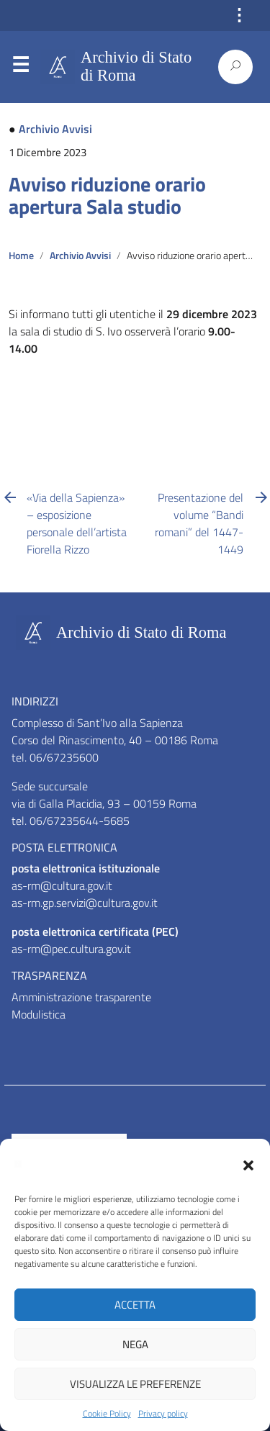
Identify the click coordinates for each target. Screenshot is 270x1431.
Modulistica (39, 1014)
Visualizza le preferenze (135, 1384)
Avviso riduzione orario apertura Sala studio (107, 195)
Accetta (135, 1304)
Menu (20, 68)
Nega (135, 1344)
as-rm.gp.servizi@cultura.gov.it (85, 902)
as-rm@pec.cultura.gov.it (71, 948)
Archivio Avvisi (55, 128)
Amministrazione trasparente (81, 997)
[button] (248, 1164)
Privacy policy (163, 1413)
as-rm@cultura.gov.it (62, 885)
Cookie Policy (107, 1413)
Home (21, 255)
